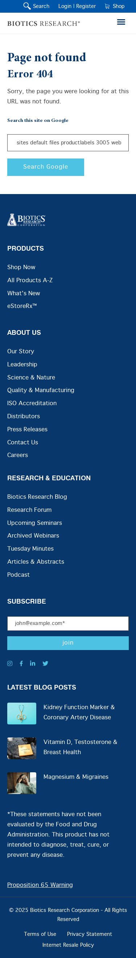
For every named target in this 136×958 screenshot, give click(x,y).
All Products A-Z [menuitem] (30, 280)
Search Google (45, 167)
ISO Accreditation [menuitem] (32, 403)
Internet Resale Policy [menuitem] (68, 945)
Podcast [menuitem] (18, 575)
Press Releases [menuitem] (27, 430)
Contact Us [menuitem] (22, 443)
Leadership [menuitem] (22, 365)
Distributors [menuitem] (23, 417)
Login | (66, 6)
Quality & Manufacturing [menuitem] (40, 390)
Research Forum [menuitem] (29, 510)
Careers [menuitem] (17, 455)
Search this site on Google (38, 120)
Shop (114, 6)
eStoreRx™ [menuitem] (22, 306)
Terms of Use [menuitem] (40, 934)
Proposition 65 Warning (40, 885)
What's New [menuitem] (23, 294)
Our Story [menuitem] (20, 352)
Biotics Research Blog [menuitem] (37, 497)
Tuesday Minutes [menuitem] (30, 549)
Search (39, 6)
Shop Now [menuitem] (21, 267)
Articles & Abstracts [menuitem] (35, 562)
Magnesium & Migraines (76, 777)
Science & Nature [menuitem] (31, 378)
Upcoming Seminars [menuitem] (34, 523)
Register (86, 6)
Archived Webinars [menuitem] (33, 536)
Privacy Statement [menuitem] (89, 934)
